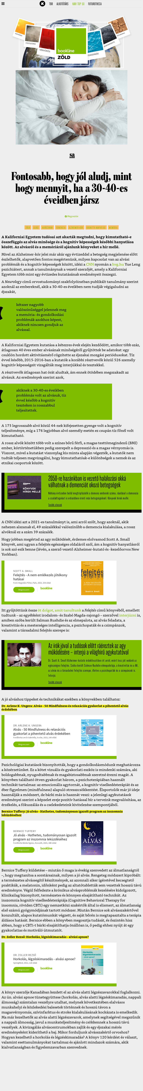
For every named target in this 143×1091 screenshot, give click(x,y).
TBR (52, 4)
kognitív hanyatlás (96, 227)
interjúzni (127, 615)
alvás (36, 227)
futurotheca (95, 4)
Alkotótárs (63, 4)
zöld (28, 227)
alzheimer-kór (76, 227)
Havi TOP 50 (79, 4)
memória (113, 227)
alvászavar (47, 227)
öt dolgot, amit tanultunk (59, 610)
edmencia (60, 227)
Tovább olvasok (55, 505)
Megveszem (23, 589)
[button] (3, 3)
